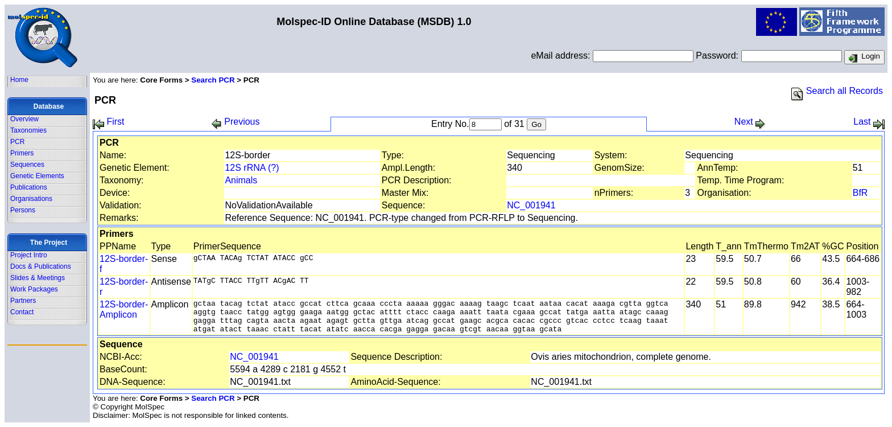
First (109, 121)
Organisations (31, 199)
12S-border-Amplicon (124, 309)
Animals (241, 180)
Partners (23, 301)
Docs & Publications (40, 266)
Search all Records (837, 91)
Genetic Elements (37, 176)
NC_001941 (531, 205)
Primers (22, 153)
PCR (17, 142)
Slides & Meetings (37, 278)
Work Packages (34, 289)
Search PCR (212, 80)
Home (19, 80)
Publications (28, 187)
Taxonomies (28, 130)
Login (864, 57)
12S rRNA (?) (252, 168)
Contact (22, 312)
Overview (24, 119)
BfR (860, 193)
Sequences (27, 165)
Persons (22, 210)
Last (869, 121)
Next (750, 121)
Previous (236, 121)
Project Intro (28, 255)
